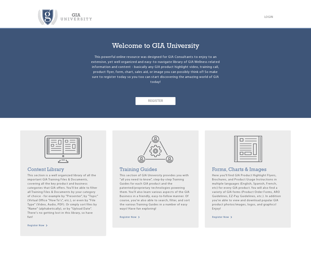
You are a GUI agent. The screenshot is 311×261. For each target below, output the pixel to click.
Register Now (35, 225)
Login (268, 17)
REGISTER (155, 101)
